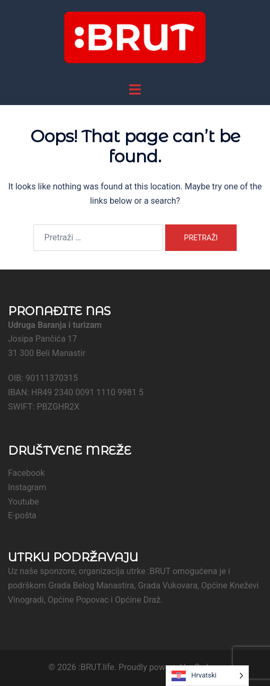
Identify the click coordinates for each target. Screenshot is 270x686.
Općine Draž (137, 600)
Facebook (26, 473)
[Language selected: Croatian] (207, 675)
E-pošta (22, 515)
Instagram (27, 487)
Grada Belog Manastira (91, 585)
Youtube (23, 502)
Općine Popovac (78, 600)
